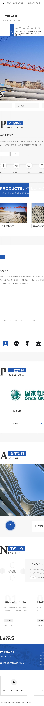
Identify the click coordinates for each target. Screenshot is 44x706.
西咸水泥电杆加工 (8, 226)
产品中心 (15, 123)
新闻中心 (17, 548)
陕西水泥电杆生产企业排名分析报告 (16, 602)
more (33, 577)
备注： (27, 105)
